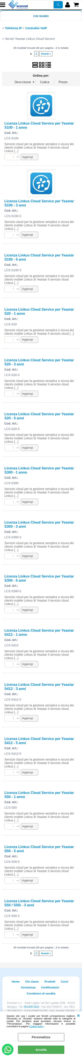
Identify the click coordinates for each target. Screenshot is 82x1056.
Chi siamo (41, 16)
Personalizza (41, 1037)
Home (15, 981)
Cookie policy (36, 1026)
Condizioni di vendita (41, 993)
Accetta (41, 1049)
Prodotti (49, 981)
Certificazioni (50, 987)
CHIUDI (78, 1016)
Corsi (64, 981)
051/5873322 (31, 1006)
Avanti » (46, 53)
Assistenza (28, 987)
